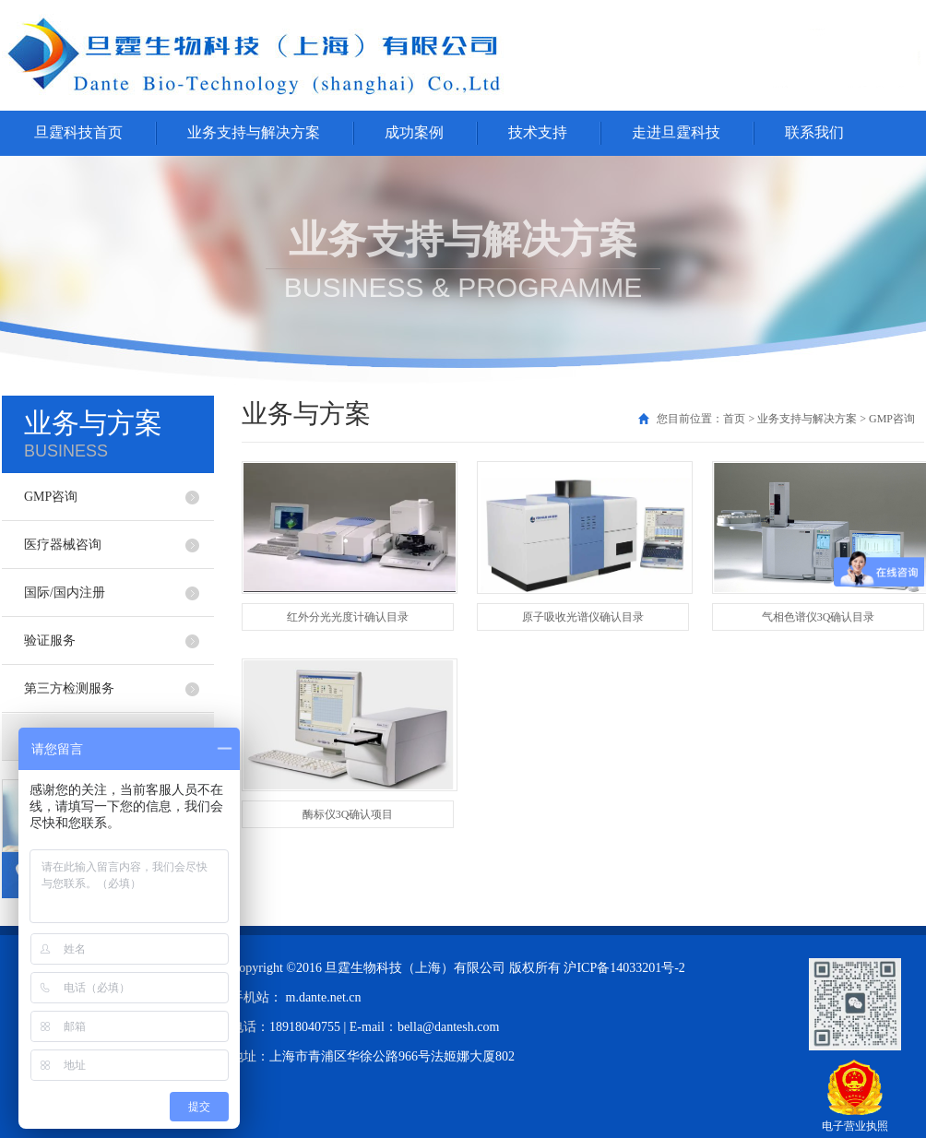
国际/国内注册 (64, 592)
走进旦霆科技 (676, 132)
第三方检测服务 (69, 688)
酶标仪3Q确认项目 (348, 814)
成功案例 (414, 132)
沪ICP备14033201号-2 (624, 968)
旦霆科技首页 (78, 132)
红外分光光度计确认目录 (348, 616)
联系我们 (814, 132)
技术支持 (537, 132)
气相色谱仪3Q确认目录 (818, 616)
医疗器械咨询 (62, 544)
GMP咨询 (50, 497)
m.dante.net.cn (324, 997)
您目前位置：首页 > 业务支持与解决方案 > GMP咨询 (786, 418)
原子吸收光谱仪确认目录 (583, 616)
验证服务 (50, 640)
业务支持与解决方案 (253, 132)
